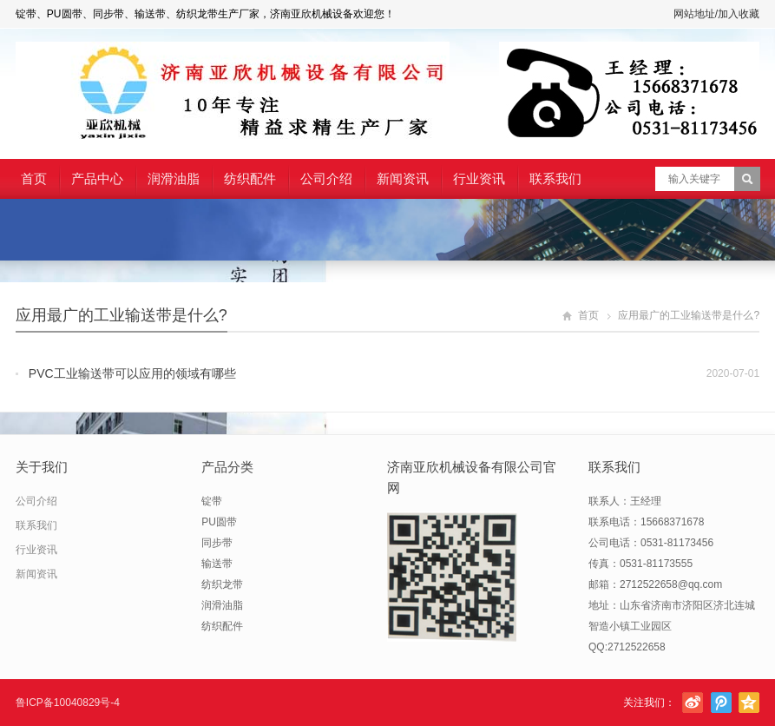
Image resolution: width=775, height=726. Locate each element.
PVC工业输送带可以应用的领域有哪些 (132, 373)
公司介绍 (326, 178)
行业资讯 (479, 178)
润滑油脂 (174, 178)
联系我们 (555, 178)
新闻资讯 (403, 178)
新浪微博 (692, 702)
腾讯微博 (721, 702)
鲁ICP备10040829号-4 (68, 702)
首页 (34, 178)
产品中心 (97, 178)
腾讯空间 (749, 702)
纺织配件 (250, 178)
